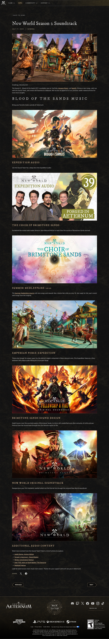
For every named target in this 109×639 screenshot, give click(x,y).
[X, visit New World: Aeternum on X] (82, 603)
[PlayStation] (39, 621)
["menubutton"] (11, 3)
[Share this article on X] (21, 573)
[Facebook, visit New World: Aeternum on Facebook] (87, 603)
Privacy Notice (38, 626)
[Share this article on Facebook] (26, 573)
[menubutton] (96, 608)
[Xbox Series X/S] (55, 622)
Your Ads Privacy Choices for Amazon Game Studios (65, 626)
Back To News (19, 15)
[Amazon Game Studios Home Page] (19, 621)
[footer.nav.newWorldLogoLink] (19, 605)
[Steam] (71, 621)
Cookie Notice (46, 626)
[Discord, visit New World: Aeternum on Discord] (72, 603)
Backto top (54, 607)
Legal (32, 626)
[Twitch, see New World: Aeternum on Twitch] (77, 603)
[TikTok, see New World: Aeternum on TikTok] (102, 603)
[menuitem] (11, 3)
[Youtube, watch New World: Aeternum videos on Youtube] (92, 603)
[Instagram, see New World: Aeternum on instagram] (97, 603)
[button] (54, 58)
